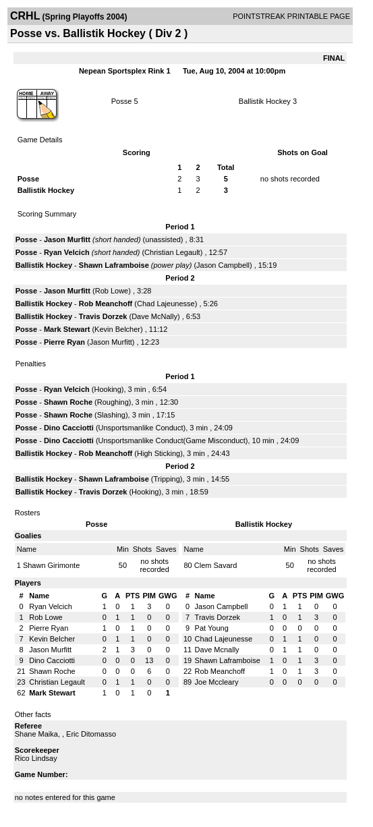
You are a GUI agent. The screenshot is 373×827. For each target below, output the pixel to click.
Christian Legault (172, 252)
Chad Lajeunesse (166, 304)
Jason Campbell (223, 265)
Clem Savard (215, 565)
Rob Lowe (112, 291)
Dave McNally (154, 316)
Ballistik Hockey (265, 101)
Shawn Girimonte (51, 565)
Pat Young (212, 628)
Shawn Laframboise (114, 265)
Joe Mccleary (217, 682)
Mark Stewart (67, 329)
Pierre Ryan (64, 342)
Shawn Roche (68, 402)
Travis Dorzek (103, 316)
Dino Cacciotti (69, 428)
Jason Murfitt (67, 239)
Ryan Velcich (67, 252)
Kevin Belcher (117, 329)
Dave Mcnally (217, 650)
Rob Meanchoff (105, 304)
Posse (121, 101)
